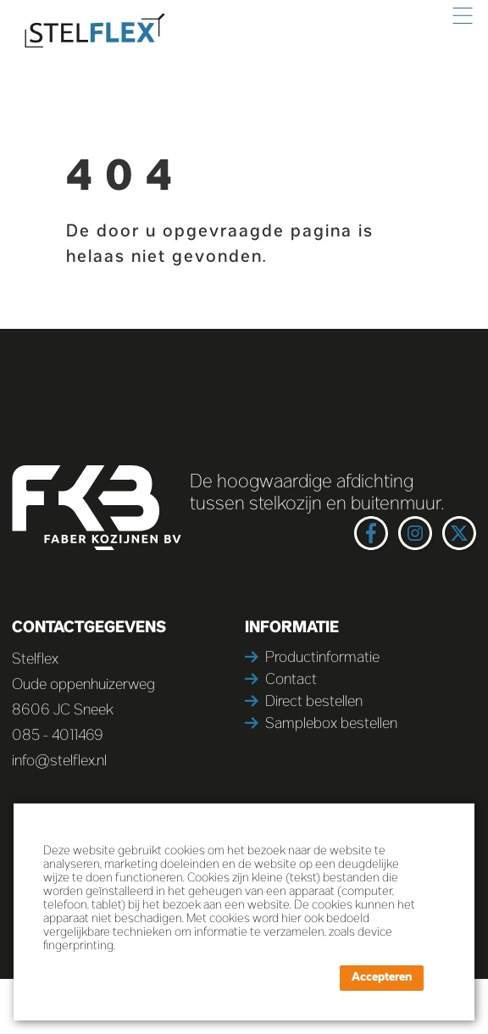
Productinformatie (322, 658)
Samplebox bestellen (331, 724)
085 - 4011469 (57, 736)
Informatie (292, 628)
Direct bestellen (314, 702)
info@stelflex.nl (59, 761)
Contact (291, 680)
